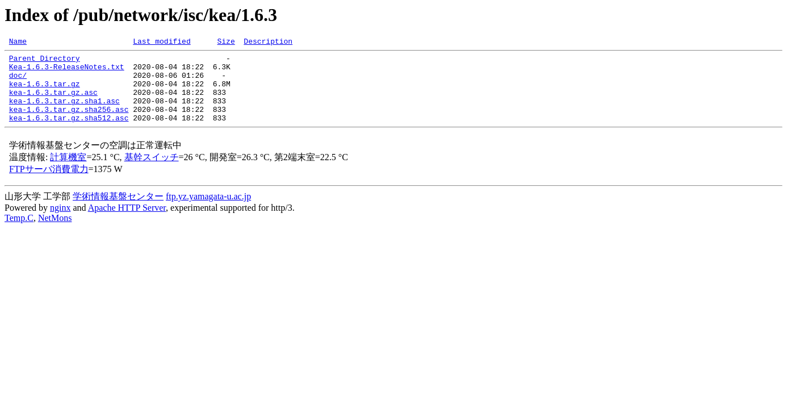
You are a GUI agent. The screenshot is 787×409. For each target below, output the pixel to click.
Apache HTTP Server (127, 223)
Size (226, 42)
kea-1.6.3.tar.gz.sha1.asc (64, 112)
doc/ (18, 82)
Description (268, 42)
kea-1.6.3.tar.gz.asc (53, 102)
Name (18, 42)
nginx (60, 223)
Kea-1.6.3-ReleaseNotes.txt (66, 71)
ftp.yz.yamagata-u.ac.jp (208, 211)
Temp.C (19, 233)
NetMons (55, 233)
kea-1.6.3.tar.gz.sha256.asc (69, 123)
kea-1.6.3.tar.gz (44, 92)
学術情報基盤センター (118, 211)
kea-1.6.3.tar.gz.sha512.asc (69, 133)
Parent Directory (44, 61)
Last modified (161, 42)
